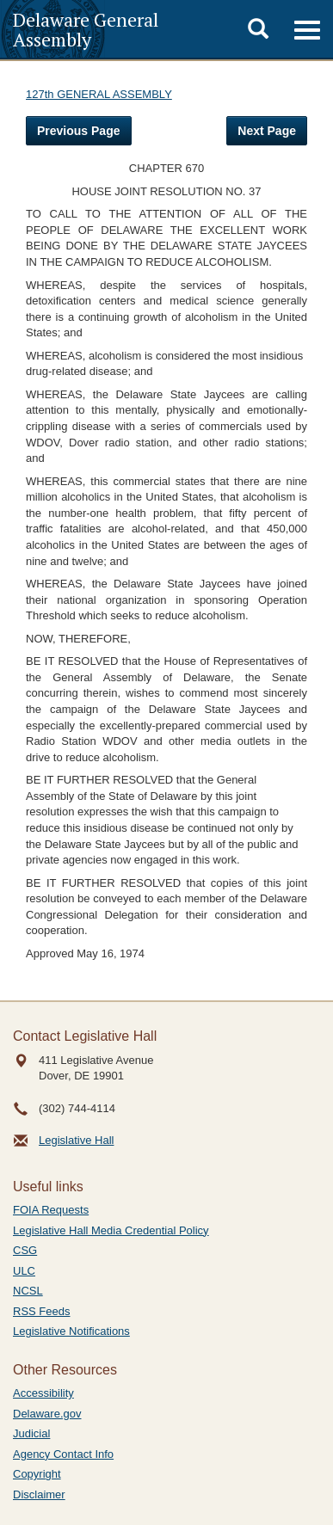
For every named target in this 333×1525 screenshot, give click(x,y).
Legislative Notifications (71, 1331)
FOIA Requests (51, 1209)
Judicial (31, 1433)
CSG (25, 1250)
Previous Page (78, 131)
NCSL (28, 1290)
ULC (24, 1270)
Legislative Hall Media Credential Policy (111, 1230)
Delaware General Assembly (85, 29)
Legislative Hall (76, 1140)
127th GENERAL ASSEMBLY (99, 94)
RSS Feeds (41, 1311)
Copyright (37, 1473)
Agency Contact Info (63, 1454)
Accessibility (43, 1393)
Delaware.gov (47, 1413)
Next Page (266, 131)
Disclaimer (39, 1494)
